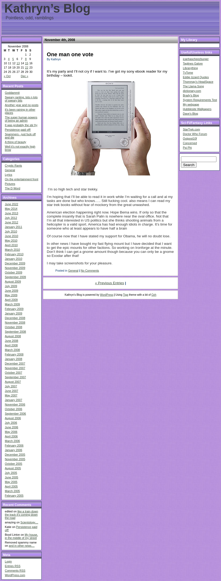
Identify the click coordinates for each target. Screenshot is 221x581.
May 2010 (11, 240)
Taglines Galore (193, 63)
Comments (15, 570)
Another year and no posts (21, 105)
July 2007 (11, 386)
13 (18, 63)
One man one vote (70, 54)
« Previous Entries (109, 283)
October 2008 (13, 327)
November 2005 (15, 459)
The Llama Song (193, 86)
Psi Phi (187, 147)
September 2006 (15, 413)
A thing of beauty (15, 142)
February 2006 (14, 445)
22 (26, 67)
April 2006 (11, 436)
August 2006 (13, 418)
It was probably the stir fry (21, 125)
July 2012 (11, 217)
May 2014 (11, 208)
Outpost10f (190, 138)
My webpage (191, 104)
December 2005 (15, 454)
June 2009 (11, 290)
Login (8, 561)
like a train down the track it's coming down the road (21, 514)
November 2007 (15, 368)
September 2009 (15, 277)
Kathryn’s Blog (47, 8)
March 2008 (12, 349)
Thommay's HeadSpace (198, 81)
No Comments (90, 270)
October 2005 (13, 463)
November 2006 (15, 404)
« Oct (7, 76)
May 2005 (11, 481)
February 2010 (14, 254)
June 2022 (11, 204)
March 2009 (12, 304)
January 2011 (13, 226)
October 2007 (13, 372)
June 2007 (11, 390)
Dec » (24, 76)
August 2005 (13, 468)
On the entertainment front (21, 179)
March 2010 (12, 249)
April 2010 (11, 245)
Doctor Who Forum (195, 134)
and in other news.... (22, 545)
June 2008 (11, 340)
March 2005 (12, 491)
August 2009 (13, 281)
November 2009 (15, 267)
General (10, 170)
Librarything (190, 68)
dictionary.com (192, 90)
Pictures (10, 183)
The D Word (12, 188)
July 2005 (11, 472)
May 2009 (11, 295)
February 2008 (14, 354)
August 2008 (13, 336)
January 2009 (13, 313)
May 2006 (11, 431)
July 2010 (11, 231)
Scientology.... (29, 522)
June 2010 (11, 236)
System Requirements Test (200, 100)
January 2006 (13, 450)
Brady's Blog (191, 95)
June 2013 (11, 213)
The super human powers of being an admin (21, 119)
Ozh (153, 294)
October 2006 (13, 409)
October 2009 (13, 272)
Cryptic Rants (13, 165)
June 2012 (11, 222)
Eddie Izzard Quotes (196, 77)
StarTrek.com (191, 129)
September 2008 (15, 331)
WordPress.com (15, 575)
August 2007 (13, 381)
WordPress (106, 294)
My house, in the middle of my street (21, 536)
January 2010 (13, 258)
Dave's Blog (190, 113)
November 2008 (15, 322)
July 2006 (11, 422)
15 (26, 63)
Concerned (190, 143)
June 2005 (11, 477)
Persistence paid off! (18, 129)
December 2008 (15, 318)
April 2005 (11, 486)
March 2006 (12, 441)
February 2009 (14, 308)
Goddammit (12, 92)
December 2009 (15, 263)
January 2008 (13, 359)
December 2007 (15, 363)
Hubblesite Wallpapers (197, 109)
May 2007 (11, 395)
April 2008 (11, 345)
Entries (12, 566)
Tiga (125, 294)
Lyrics (8, 174)
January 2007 (13, 400)
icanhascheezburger (196, 59)
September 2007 (15, 377)
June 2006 (11, 427)
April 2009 (11, 299)
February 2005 (14, 495)
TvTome (188, 72)
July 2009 (11, 286)
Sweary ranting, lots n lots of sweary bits (21, 99)
